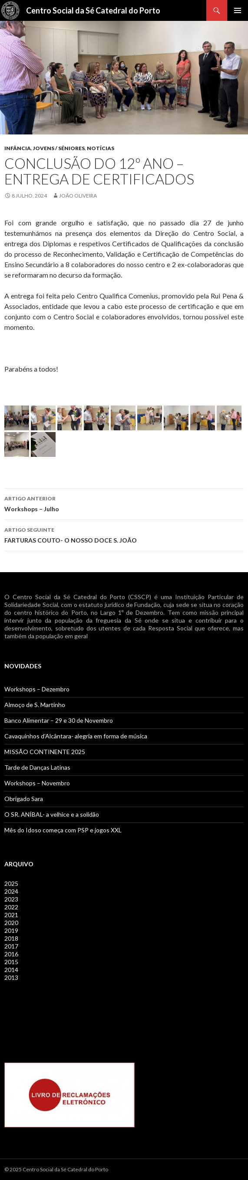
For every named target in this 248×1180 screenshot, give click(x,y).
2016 (11, 954)
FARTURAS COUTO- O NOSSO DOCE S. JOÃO (124, 534)
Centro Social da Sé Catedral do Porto (93, 10)
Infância (17, 148)
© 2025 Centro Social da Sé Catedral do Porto (56, 1169)
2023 (11, 899)
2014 (11, 969)
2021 (11, 915)
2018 (11, 938)
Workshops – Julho (124, 503)
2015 (11, 961)
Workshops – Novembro (37, 783)
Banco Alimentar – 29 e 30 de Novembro (58, 720)
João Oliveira (78, 195)
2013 (11, 977)
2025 (11, 883)
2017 (11, 946)
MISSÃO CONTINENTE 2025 (44, 751)
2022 (11, 907)
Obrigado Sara (23, 798)
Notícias (100, 148)
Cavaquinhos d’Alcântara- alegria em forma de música (75, 736)
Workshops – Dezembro (36, 689)
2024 (11, 891)
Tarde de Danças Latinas (37, 767)
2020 (11, 922)
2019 (11, 930)
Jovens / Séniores (59, 148)
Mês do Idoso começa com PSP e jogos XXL (63, 830)
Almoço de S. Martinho (34, 704)
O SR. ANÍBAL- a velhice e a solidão (51, 814)
